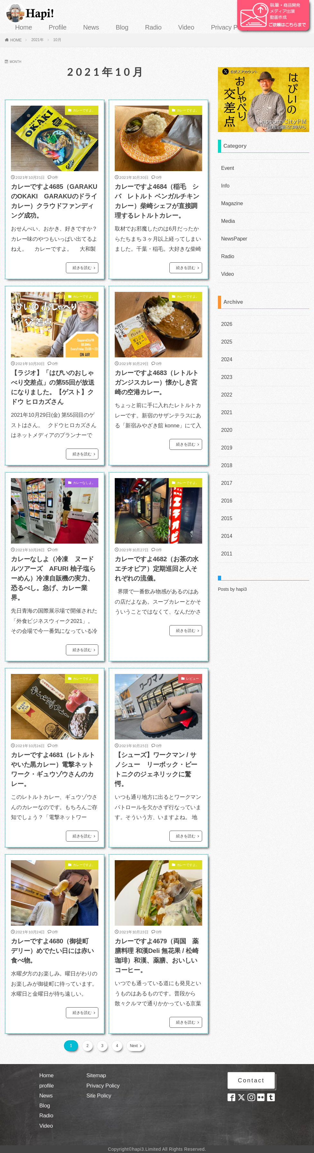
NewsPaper (232, 234)
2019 (226, 433)
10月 (57, 40)
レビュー (190, 679)
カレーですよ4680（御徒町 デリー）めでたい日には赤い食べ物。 (53, 951)
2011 (226, 534)
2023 (226, 367)
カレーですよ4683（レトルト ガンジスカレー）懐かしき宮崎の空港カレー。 (158, 382)
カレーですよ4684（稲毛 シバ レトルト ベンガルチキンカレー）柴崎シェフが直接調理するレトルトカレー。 (157, 201)
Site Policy (99, 1096)
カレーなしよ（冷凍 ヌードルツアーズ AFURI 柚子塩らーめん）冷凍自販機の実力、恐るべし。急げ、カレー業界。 (53, 578)
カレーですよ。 (79, 111)
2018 (226, 450)
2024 (226, 350)
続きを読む (82, 268)
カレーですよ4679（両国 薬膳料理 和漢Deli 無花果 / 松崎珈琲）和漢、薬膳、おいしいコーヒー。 (157, 956)
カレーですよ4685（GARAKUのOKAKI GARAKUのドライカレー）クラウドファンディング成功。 (54, 201)
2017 (226, 467)
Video (186, 27)
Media (227, 217)
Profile (58, 27)
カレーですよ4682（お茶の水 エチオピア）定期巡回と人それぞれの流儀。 (158, 568)
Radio (153, 27)
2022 (226, 383)
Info (225, 184)
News (91, 27)
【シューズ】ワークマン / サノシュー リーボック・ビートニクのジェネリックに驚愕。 (156, 769)
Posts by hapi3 (232, 569)
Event (226, 167)
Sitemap (96, 1075)
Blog (122, 27)
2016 (226, 483)
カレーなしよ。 (79, 483)
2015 (226, 500)
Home (23, 27)
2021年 (37, 40)
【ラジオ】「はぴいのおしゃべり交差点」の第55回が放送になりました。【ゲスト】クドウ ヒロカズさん (52, 387)
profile (46, 1086)
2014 (226, 517)
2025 (226, 333)
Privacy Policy (230, 27)
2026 (226, 316)
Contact (251, 1081)
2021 (226, 400)
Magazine (230, 201)
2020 (226, 417)
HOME (16, 40)
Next (132, 1046)
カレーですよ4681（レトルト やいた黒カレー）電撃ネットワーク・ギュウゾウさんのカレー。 (53, 769)
